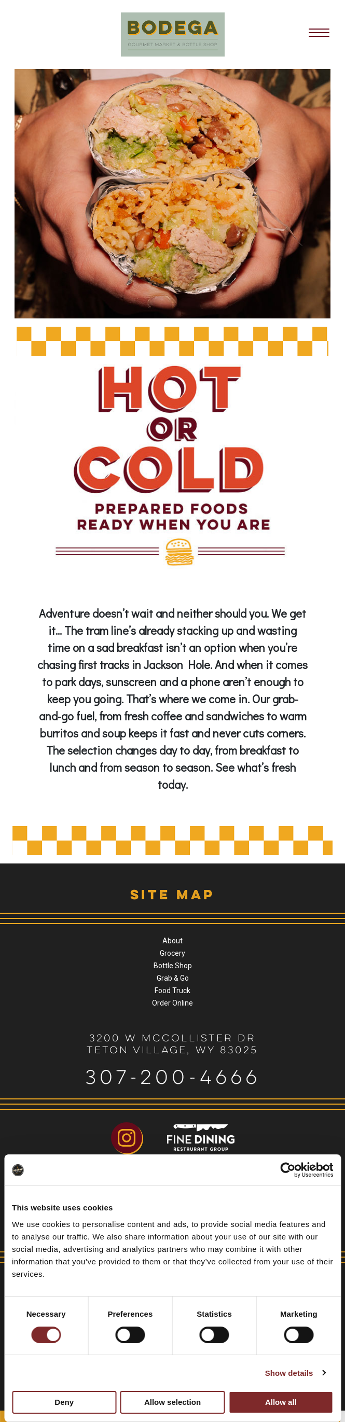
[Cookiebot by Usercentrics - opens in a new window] (287, 1170)
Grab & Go (173, 978)
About (172, 941)
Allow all (281, 1402)
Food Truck (172, 990)
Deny (64, 1402)
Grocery (172, 953)
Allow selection (172, 1402)
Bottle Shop (173, 965)
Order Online (172, 1003)
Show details (289, 1373)
